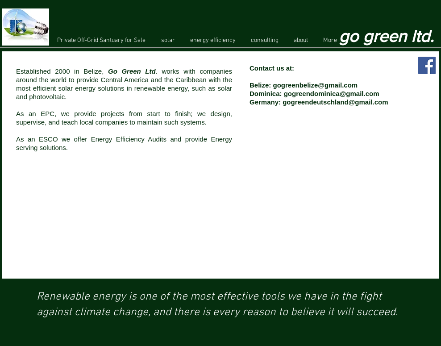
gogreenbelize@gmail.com (315, 85)
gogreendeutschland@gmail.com (335, 102)
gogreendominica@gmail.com (331, 93)
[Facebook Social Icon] (427, 65)
